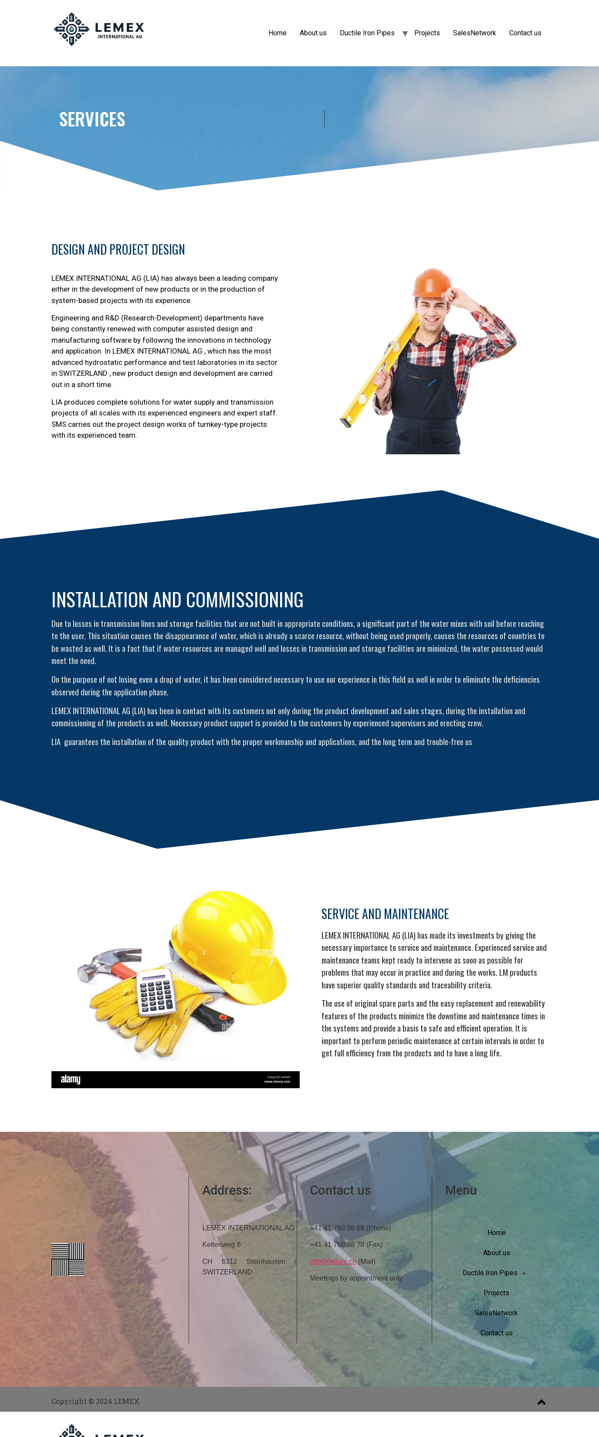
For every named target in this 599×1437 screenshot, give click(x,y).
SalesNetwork (474, 33)
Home (277, 33)
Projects (427, 33)
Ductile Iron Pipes (367, 33)
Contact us (525, 33)
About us (313, 33)
